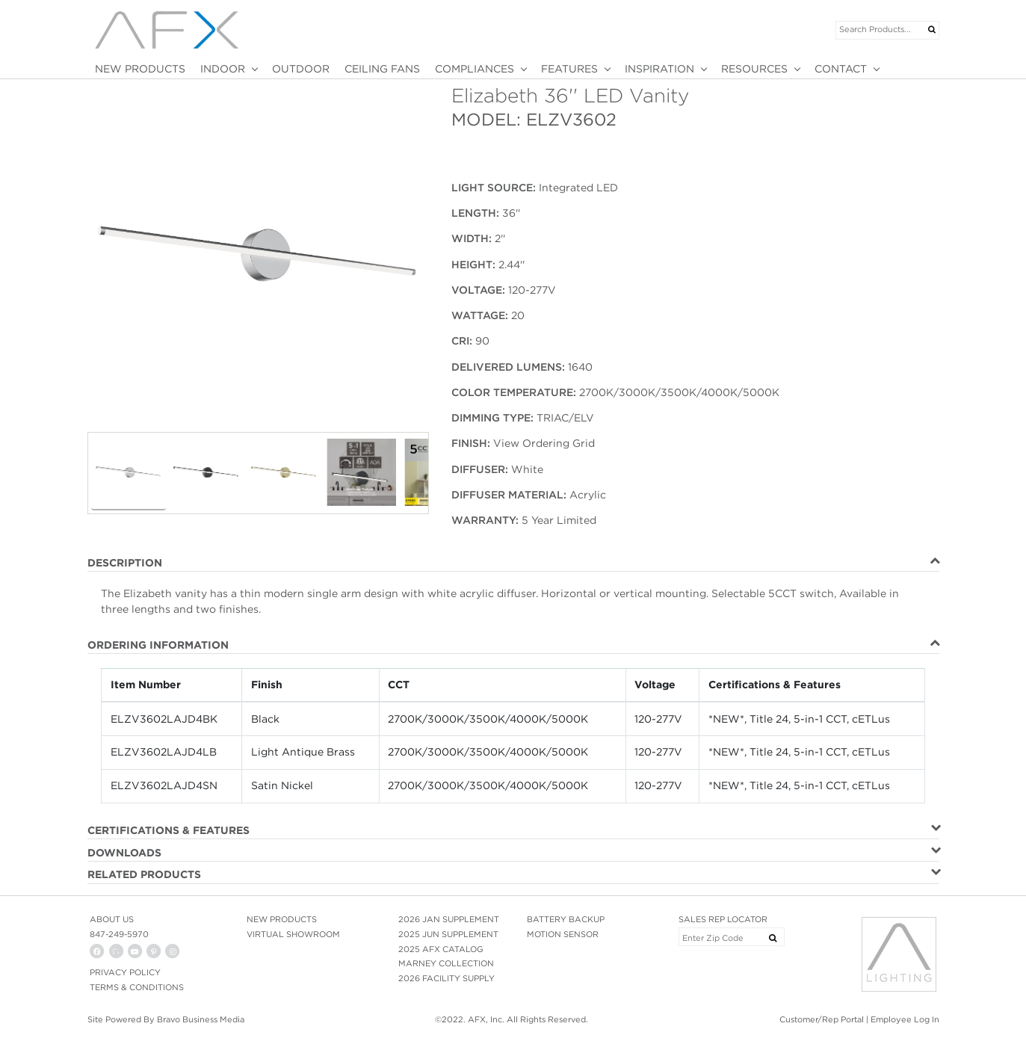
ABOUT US (112, 919)
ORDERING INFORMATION (158, 645)
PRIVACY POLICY (125, 972)
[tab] (513, 563)
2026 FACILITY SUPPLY (446, 978)
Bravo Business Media (200, 1019)
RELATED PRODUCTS (144, 874)
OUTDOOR (301, 68)
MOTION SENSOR (563, 934)
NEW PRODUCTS (140, 68)
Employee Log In (905, 1019)
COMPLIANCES (474, 68)
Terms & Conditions (137, 987)
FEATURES (569, 68)
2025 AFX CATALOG (440, 949)
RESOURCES (754, 68)
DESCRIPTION (124, 562)
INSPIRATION (659, 68)
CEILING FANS (382, 68)
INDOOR (222, 68)
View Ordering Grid (544, 443)
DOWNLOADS (124, 852)
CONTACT (841, 68)
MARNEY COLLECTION (446, 963)
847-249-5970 (119, 934)
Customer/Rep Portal (821, 1019)
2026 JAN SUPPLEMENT (448, 919)
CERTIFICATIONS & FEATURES (168, 830)
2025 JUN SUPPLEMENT (448, 934)
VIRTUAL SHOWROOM (293, 934)
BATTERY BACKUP (566, 919)
